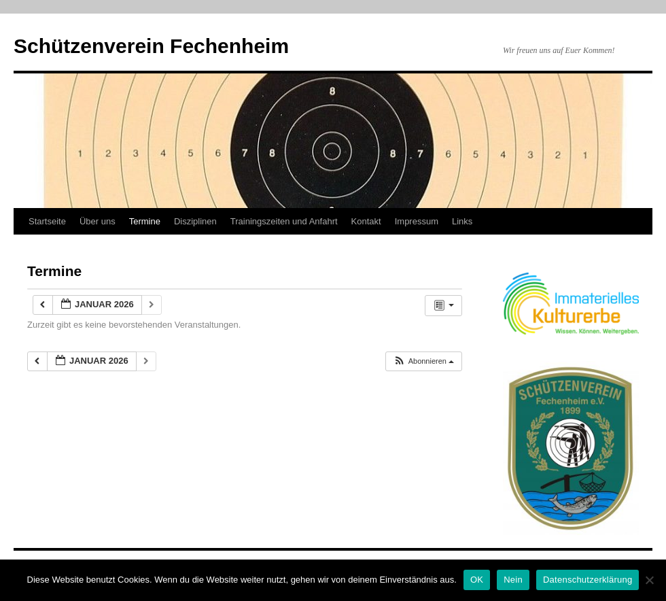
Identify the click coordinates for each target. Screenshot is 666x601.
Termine (144, 221)
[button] (423, 361)
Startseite (47, 221)
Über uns (98, 221)
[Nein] (649, 580)
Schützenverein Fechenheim (151, 46)
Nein (513, 579)
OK (476, 579)
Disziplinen (195, 221)
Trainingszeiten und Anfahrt (284, 221)
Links (462, 221)
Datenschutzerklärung (587, 579)
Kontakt (366, 221)
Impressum (416, 221)
